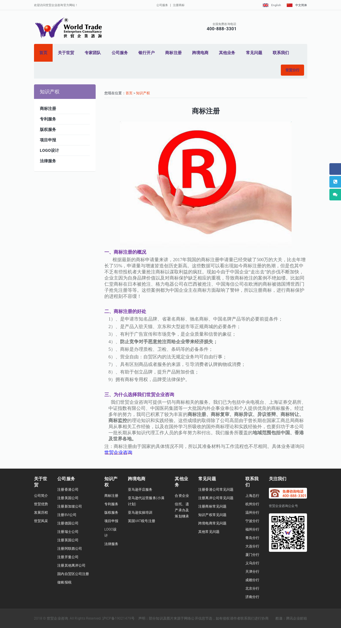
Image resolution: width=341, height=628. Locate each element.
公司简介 (41, 496)
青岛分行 (252, 538)
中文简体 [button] (297, 5)
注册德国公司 (67, 523)
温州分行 (252, 512)
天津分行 (252, 572)
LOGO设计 (110, 532)
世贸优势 (41, 504)
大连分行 (252, 546)
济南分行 (252, 597)
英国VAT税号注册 (141, 521)
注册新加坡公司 (69, 506)
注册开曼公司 (67, 557)
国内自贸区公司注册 (73, 574)
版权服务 (111, 512)
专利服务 (111, 504)
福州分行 (252, 529)
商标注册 (111, 496)
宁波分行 (252, 521)
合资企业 (182, 496)
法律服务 (111, 544)
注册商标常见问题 (212, 506)
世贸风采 (41, 521)
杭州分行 (252, 504)
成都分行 (252, 580)
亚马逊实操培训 (140, 512)
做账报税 (64, 582)
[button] (292, 70)
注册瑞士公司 (67, 532)
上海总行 (252, 496)
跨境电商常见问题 (212, 523)
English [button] (272, 5)
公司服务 (162, 5)
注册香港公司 (67, 490)
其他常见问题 (208, 532)
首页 (129, 93)
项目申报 (111, 521)
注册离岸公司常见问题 (215, 498)
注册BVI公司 (66, 515)
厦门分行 (252, 555)
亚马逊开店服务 (140, 490)
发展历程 (41, 512)
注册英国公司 (67, 540)
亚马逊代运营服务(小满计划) (146, 501)
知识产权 (143, 93)
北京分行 (252, 588)
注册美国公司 (67, 498)
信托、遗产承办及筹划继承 (182, 510)
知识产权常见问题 (212, 515)
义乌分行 (252, 563)
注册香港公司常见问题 (215, 490)
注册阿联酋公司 (69, 549)
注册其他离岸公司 (71, 565)
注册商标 (179, 5)
